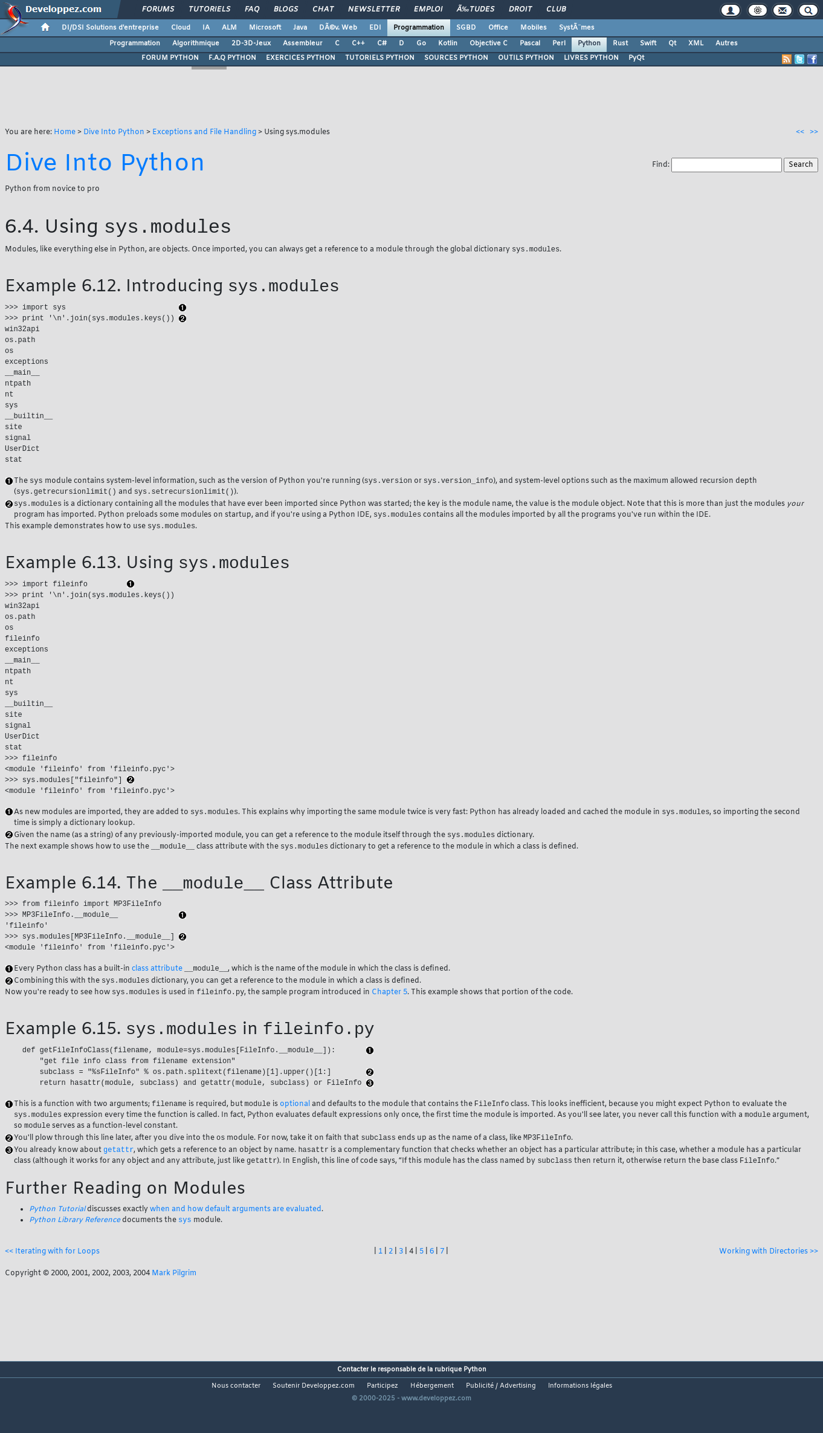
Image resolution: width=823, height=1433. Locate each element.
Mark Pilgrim (174, 1300)
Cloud (180, 28)
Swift (648, 43)
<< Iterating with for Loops (52, 1278)
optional (295, 1127)
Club (556, 10)
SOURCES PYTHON (456, 58)
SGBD (466, 28)
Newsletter (374, 10)
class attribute (157, 988)
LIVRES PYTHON (591, 58)
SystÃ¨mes (577, 28)
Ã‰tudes (475, 10)
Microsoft (265, 28)
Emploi (428, 10)
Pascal (530, 43)
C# (382, 43)
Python (589, 43)
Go (421, 43)
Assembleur (303, 43)
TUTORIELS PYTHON (380, 58)
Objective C (489, 43)
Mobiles (533, 28)
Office (498, 28)
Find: (661, 165)
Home (65, 132)
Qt (672, 43)
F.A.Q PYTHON (232, 58)
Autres (726, 43)
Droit (520, 10)
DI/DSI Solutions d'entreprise (110, 28)
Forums (158, 10)
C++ (358, 43)
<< (800, 132)
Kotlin (447, 43)
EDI (375, 28)
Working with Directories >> (768, 1278)
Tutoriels (209, 10)
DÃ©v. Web (338, 28)
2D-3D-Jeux (251, 43)
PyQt (636, 58)
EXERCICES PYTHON (300, 58)
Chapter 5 (389, 1013)
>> (814, 132)
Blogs (286, 10)
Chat (323, 10)
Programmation (418, 28)
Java (300, 28)
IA (206, 28)
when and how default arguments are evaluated (235, 1235)
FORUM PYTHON (170, 58)
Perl (559, 43)
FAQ (252, 10)
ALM (229, 28)
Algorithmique (195, 43)
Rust (620, 43)
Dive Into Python (113, 132)
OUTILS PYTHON (526, 58)
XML (695, 43)
